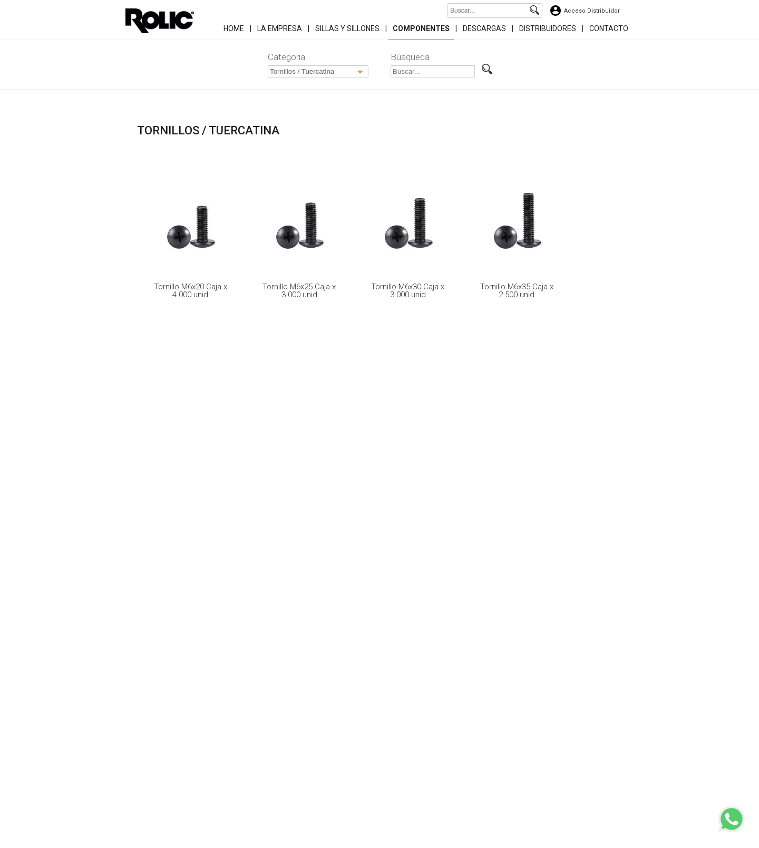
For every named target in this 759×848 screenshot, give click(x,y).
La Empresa (279, 28)
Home (233, 28)
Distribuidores (547, 28)
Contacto (608, 28)
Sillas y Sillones (347, 28)
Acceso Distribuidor (592, 10)
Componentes (421, 28)
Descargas (484, 28)
